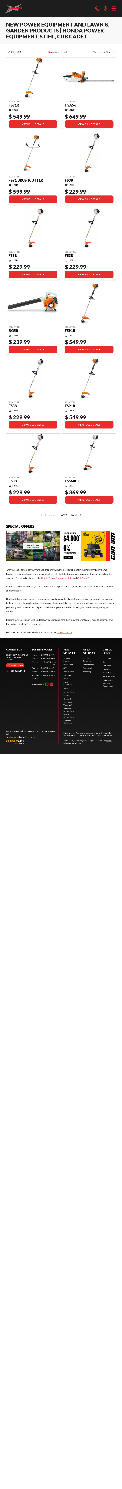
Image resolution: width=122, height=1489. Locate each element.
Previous (47, 515)
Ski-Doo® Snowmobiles (68, 709)
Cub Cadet (82, 578)
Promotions (107, 673)
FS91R (14, 105)
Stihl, (70, 578)
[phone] (97, 8)
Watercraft (67, 675)
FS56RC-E (72, 481)
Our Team (107, 665)
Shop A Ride (23, 737)
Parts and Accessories (108, 684)
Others (66, 695)
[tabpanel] (44, 667)
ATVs (65, 668)
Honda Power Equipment (54, 578)
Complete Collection (67, 721)
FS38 (69, 180)
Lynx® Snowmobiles (68, 715)
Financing (87, 671)
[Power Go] (32, 742)
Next (77, 515)
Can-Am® (67, 699)
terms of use (77, 743)
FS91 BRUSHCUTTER (26, 180)
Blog (104, 662)
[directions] (105, 8)
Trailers (66, 688)
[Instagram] (51, 684)
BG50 (13, 331)
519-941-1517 (64, 632)
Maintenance (108, 680)
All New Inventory (67, 659)
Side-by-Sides (68, 671)
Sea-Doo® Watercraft (67, 703)
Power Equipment (67, 683)
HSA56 (70, 105)
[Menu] (114, 8)
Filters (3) (14, 52)
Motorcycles (68, 664)
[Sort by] (104, 52)
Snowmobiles (68, 692)
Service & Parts (109, 676)
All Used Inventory (87, 659)
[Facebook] (47, 684)
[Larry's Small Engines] (20, 8)
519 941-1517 (15, 671)
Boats (65, 679)
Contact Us (107, 658)
